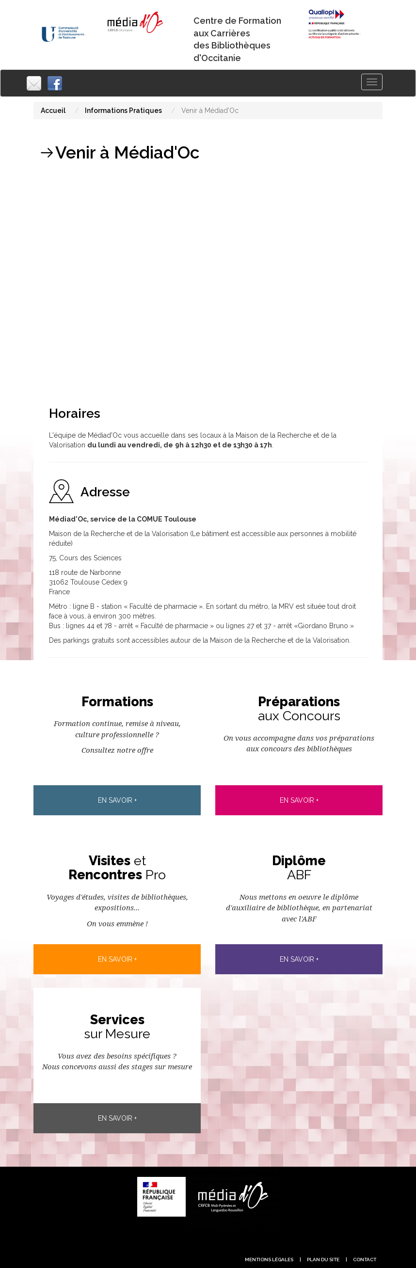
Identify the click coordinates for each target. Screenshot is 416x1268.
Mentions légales (269, 1259)
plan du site (323, 1259)
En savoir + (117, 800)
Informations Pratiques (123, 110)
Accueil (53, 110)
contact (364, 1259)
